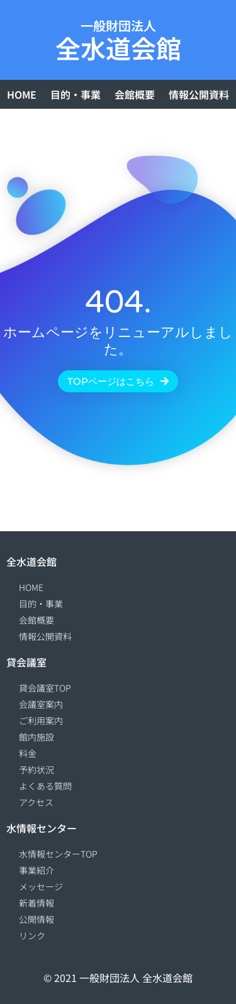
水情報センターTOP (58, 853)
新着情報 (36, 902)
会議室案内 (41, 704)
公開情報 (36, 919)
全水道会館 (118, 48)
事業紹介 (36, 870)
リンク (32, 935)
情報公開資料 (199, 94)
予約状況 (36, 769)
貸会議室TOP (45, 687)
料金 (28, 753)
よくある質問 (45, 786)
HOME (22, 94)
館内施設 (36, 737)
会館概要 (135, 94)
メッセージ (41, 886)
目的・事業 (75, 94)
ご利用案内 (41, 720)
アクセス (36, 802)
